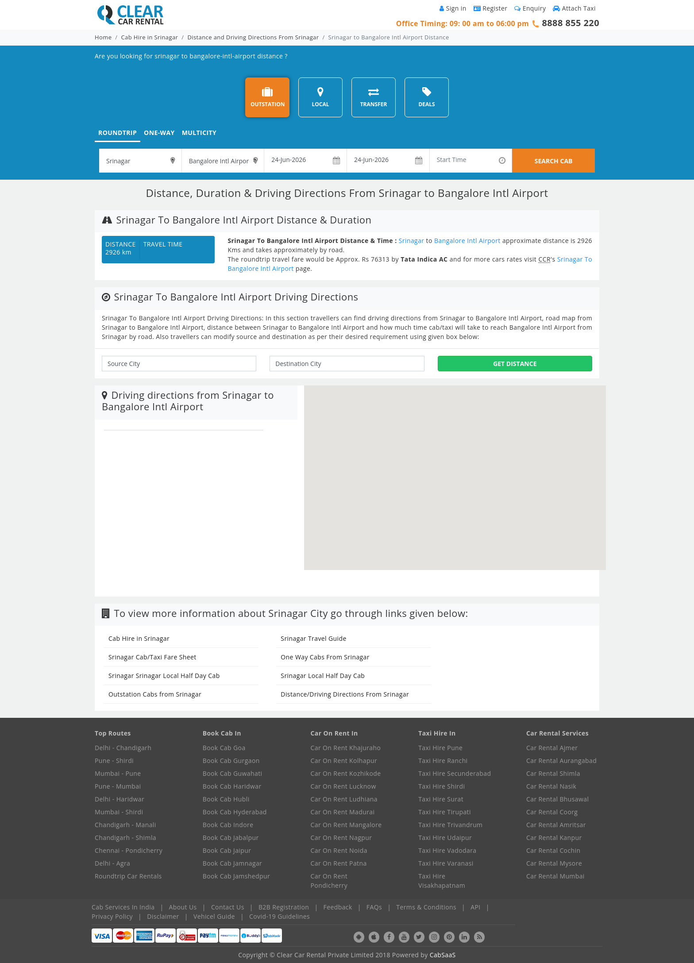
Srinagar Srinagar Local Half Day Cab (164, 675)
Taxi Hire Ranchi (442, 760)
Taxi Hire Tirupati (444, 812)
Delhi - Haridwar (119, 799)
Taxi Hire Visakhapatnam (441, 881)
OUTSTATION (268, 97)
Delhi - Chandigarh (123, 747)
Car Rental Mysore (554, 863)
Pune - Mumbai (118, 786)
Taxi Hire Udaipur (445, 837)
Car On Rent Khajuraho (346, 747)
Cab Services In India (123, 907)
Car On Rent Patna (339, 863)
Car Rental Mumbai (555, 876)
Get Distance (514, 363)
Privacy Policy (112, 916)
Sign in (453, 8)
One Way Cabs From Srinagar (325, 657)
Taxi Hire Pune (440, 747)
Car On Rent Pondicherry (329, 881)
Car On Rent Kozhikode (346, 773)
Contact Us (227, 907)
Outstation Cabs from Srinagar (154, 694)
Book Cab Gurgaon (231, 760)
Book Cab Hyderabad (235, 812)
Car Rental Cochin (553, 850)
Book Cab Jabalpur (231, 837)
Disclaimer (163, 916)
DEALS (426, 97)
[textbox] (140, 160)
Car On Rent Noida (339, 850)
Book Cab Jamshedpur (236, 876)
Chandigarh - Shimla (125, 837)
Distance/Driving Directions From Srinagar (345, 694)
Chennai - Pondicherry (128, 850)
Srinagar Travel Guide (313, 638)
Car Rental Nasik (551, 786)
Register (491, 8)
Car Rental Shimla (553, 773)
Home (103, 37)
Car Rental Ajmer (552, 747)
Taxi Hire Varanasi (445, 863)
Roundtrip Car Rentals (128, 876)
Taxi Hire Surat (440, 799)
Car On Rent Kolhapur (344, 760)
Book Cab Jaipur (227, 850)
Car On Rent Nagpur (341, 837)
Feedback (338, 907)
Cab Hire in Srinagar (149, 37)
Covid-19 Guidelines (279, 916)
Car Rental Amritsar (556, 824)
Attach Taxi (574, 8)
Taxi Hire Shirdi (441, 786)
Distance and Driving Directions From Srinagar (253, 37)
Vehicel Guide (214, 916)
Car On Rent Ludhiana (344, 799)
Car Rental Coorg (552, 812)
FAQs (374, 907)
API (475, 907)
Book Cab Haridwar (232, 786)
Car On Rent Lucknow (343, 786)
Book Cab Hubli (226, 799)
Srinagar (411, 240)
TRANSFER (373, 97)
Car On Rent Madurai (343, 812)
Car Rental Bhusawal (557, 799)
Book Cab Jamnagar (232, 863)
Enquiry (530, 8)
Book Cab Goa (224, 747)
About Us (183, 907)
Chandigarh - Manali (125, 824)
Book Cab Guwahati (232, 773)
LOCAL (320, 97)
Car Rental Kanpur (554, 837)
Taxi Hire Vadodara (447, 850)
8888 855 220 (570, 23)
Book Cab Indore (228, 824)
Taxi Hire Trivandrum (450, 824)
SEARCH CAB (554, 161)
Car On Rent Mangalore (346, 824)
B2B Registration (283, 907)
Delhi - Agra (112, 863)
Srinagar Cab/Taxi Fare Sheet (152, 657)
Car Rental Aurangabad (561, 760)
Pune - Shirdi (114, 760)
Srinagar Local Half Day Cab (323, 675)
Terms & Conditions (426, 907)
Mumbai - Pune (118, 773)
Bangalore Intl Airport (467, 240)
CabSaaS (443, 955)
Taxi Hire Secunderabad (454, 773)
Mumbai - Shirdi (119, 812)
